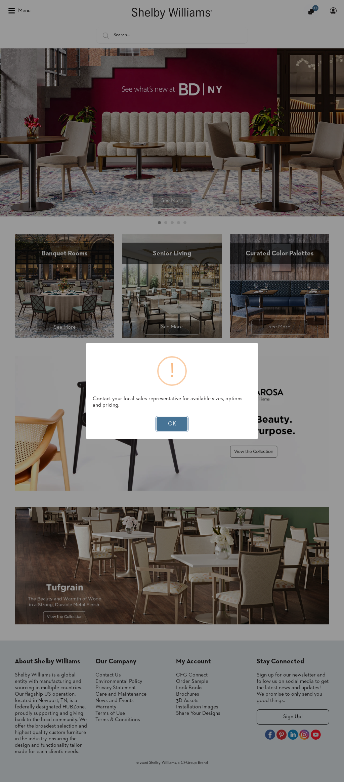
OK (172, 424)
